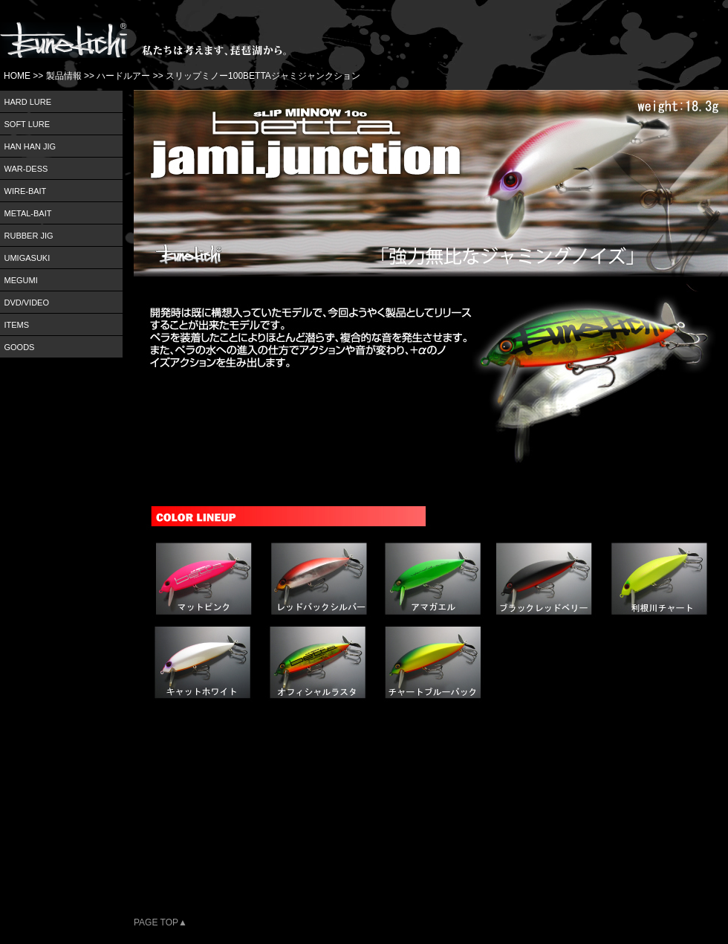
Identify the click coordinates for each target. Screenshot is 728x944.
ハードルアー (123, 76)
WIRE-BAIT (25, 191)
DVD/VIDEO (27, 302)
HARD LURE (28, 101)
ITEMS (17, 324)
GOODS (19, 347)
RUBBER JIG (28, 235)
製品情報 (64, 76)
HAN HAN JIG (30, 146)
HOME (17, 76)
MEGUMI (21, 280)
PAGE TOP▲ (160, 922)
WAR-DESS (26, 168)
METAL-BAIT (28, 213)
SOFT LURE (27, 124)
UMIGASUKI (27, 257)
